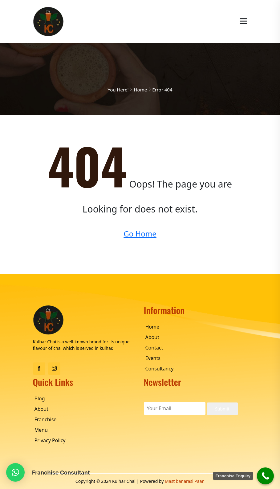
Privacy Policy (50, 440)
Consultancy (159, 368)
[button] (15, 472)
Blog (39, 398)
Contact (154, 347)
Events (152, 358)
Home (140, 90)
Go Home (140, 233)
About (152, 337)
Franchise (45, 419)
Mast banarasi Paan (185, 481)
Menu (41, 429)
